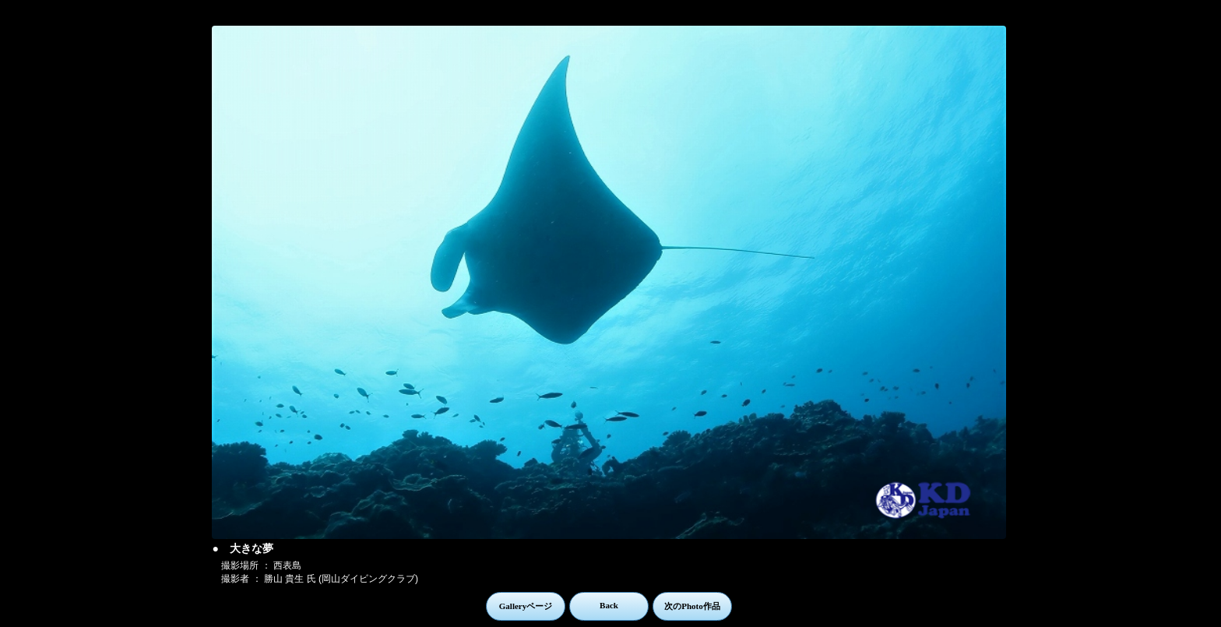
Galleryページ (525, 606)
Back (609, 605)
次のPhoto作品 (692, 606)
